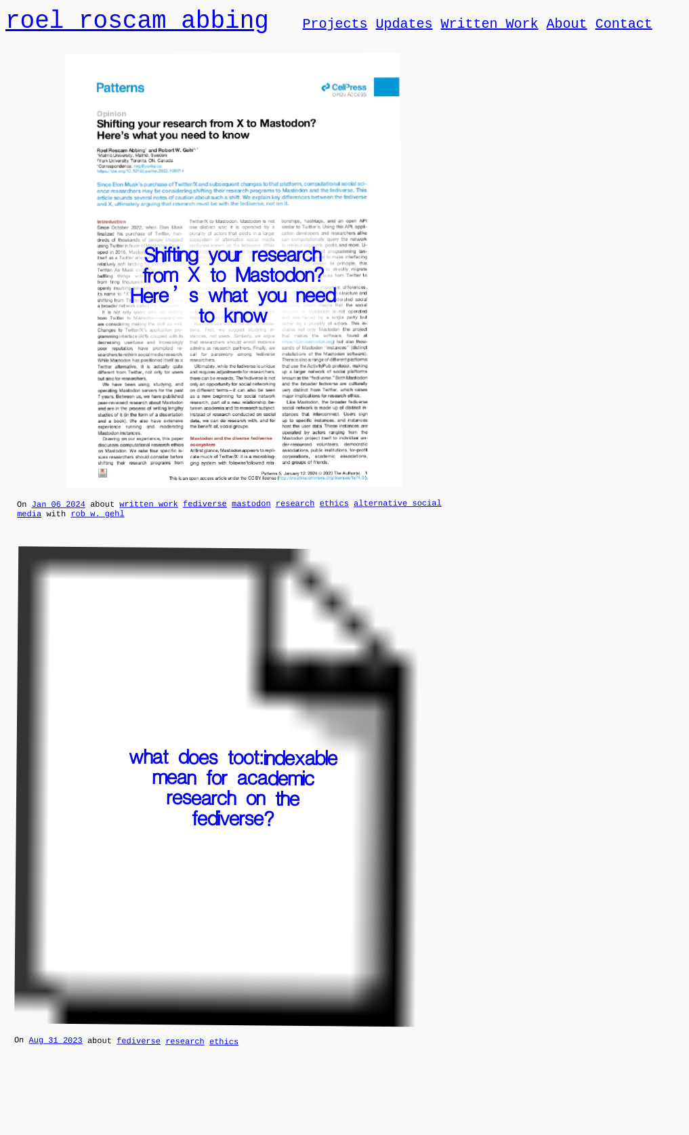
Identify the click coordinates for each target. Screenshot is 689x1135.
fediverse (205, 508)
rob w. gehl (97, 521)
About (566, 26)
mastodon (251, 508)
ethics (334, 508)
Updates (403, 26)
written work (148, 508)
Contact (623, 26)
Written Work (489, 26)
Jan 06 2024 (58, 509)
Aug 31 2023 (55, 1049)
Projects (334, 26)
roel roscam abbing (137, 22)
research (295, 508)
